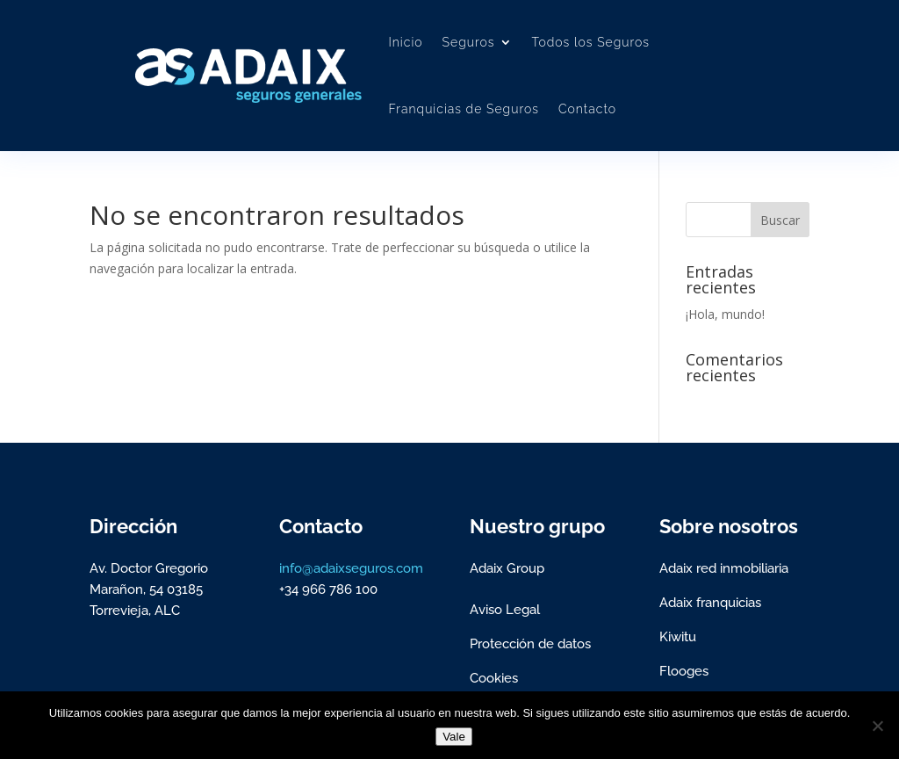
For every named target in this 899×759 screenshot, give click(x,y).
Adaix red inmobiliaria (723, 568)
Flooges (683, 671)
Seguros (468, 42)
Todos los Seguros (591, 42)
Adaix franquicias (710, 603)
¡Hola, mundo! (725, 314)
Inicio (405, 42)
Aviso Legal (505, 610)
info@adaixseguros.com (351, 568)
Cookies (494, 678)
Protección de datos (530, 644)
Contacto (587, 109)
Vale (453, 736)
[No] (877, 725)
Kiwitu (677, 637)
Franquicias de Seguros (463, 109)
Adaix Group (507, 568)
